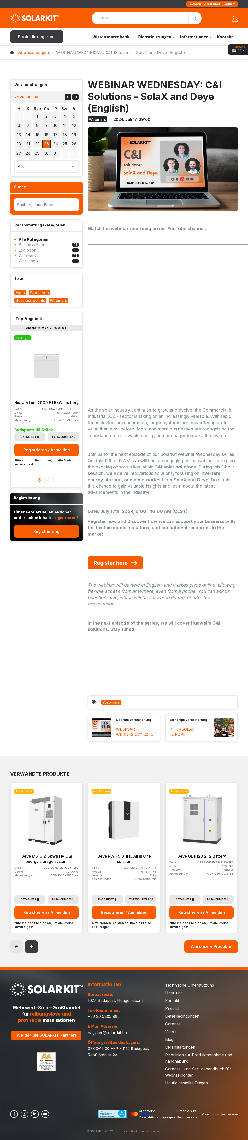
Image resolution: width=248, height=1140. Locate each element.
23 (46, 143)
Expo (20, 292)
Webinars (111, 702)
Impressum (229, 1114)
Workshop (39, 292)
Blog (169, 1039)
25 (65, 143)
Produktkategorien (34, 36)
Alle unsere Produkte (211, 946)
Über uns (174, 992)
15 (37, 134)
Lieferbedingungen (182, 1016)
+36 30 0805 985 (104, 1016)
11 (65, 125)
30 (28, 116)
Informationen (194, 36)
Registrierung (46, 531)
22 (37, 143)
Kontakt (225, 36)
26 (74, 143)
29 (19, 116)
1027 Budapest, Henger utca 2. (116, 1000)
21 (28, 143)
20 (18, 143)
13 (19, 134)
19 (74, 134)
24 (55, 143)
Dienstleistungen (154, 36)
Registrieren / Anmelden (46, 449)
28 (28, 153)
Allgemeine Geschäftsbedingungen (157, 1114)
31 (56, 153)
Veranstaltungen (33, 52)
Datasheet (30, 436)
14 (28, 134)
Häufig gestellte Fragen (186, 1082)
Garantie (173, 1023)
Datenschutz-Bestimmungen (188, 1114)
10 (56, 125)
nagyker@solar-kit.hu (107, 1032)
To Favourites (63, 436)
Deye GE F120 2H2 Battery (201, 856)
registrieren (65, 517)
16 (46, 134)
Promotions (210, 1114)
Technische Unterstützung (189, 985)
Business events (30, 300)
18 (65, 134)
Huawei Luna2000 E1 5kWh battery (46, 402)
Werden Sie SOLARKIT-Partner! (212, 4)
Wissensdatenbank (111, 36)
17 (56, 134)
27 (18, 153)
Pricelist (172, 1008)
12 (74, 125)
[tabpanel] (46, 400)
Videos (171, 1031)
